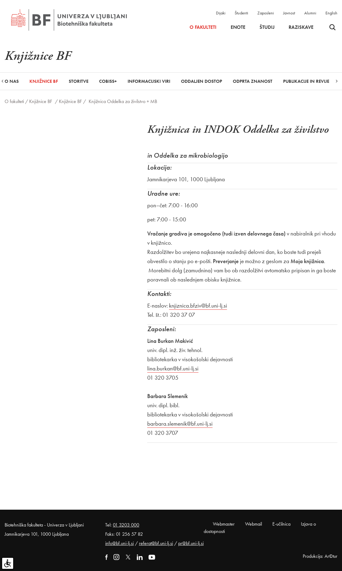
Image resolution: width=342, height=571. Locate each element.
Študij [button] (267, 27)
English (331, 13)
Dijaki (220, 13)
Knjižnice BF (40, 101)
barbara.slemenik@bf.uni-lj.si (180, 423)
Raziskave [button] (301, 27)
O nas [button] (12, 81)
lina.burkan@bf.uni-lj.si (172, 368)
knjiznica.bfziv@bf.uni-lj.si (198, 305)
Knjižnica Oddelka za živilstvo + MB (123, 101)
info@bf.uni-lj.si (119, 543)
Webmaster (224, 524)
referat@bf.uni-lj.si (156, 543)
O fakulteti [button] (203, 27)
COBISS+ (108, 81)
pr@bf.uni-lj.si (191, 543)
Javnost (289, 13)
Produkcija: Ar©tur (320, 556)
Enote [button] (238, 27)
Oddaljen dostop (201, 81)
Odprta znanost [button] (252, 81)
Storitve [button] (78, 81)
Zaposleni (265, 13)
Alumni (310, 13)
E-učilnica (281, 524)
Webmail (253, 524)
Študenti (241, 13)
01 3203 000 (126, 525)
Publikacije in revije (306, 81)
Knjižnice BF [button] (43, 81)
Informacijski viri (149, 81)
